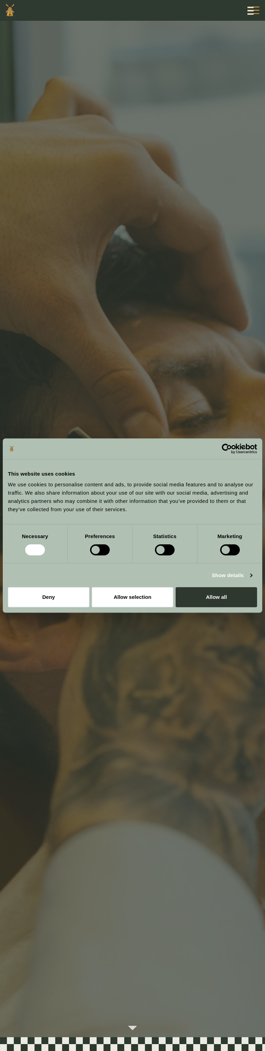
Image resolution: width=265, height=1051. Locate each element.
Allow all (216, 597)
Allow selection (132, 597)
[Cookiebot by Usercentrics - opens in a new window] (227, 449)
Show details (228, 575)
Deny (48, 597)
